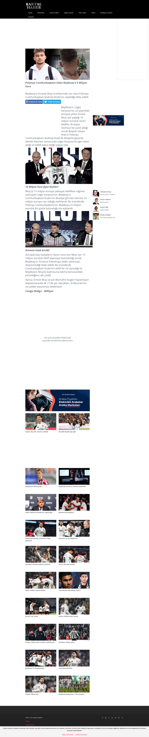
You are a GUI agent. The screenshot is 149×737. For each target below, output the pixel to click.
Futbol (30, 13)
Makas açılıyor (108, 200)
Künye (27, 721)
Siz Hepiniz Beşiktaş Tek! (108, 215)
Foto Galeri (82, 13)
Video (93, 13)
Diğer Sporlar (68, 13)
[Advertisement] (74, 32)
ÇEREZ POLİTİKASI (81, 735)
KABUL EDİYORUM (67, 735)
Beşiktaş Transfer (106, 13)
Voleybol (31, 17)
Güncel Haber (54, 13)
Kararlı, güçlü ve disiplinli (108, 192)
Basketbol (40, 13)
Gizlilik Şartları (30, 725)
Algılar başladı (108, 208)
